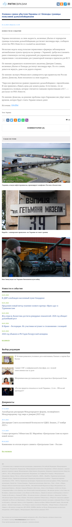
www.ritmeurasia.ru (20, 519)
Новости (13, 25)
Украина (8, 112)
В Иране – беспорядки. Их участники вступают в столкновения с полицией (34, 326)
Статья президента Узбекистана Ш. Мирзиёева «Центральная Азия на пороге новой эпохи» (35, 434)
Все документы (7, 451)
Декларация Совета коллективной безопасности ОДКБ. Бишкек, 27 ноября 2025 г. (34, 424)
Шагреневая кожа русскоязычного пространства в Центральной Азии (41, 378)
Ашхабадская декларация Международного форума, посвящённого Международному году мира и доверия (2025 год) (30, 413)
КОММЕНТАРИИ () (36, 128)
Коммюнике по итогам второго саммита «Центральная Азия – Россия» (32, 444)
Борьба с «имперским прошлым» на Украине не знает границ (36, 211)
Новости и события (11, 31)
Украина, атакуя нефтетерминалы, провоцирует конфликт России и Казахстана (36, 164)
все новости (6, 340)
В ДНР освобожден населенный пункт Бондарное (23, 298)
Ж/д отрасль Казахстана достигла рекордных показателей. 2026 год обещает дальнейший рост (34, 317)
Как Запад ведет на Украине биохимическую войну (36, 258)
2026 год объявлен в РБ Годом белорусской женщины (25, 334)
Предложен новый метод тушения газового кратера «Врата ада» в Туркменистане (30, 307)
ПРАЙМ (14, 105)
